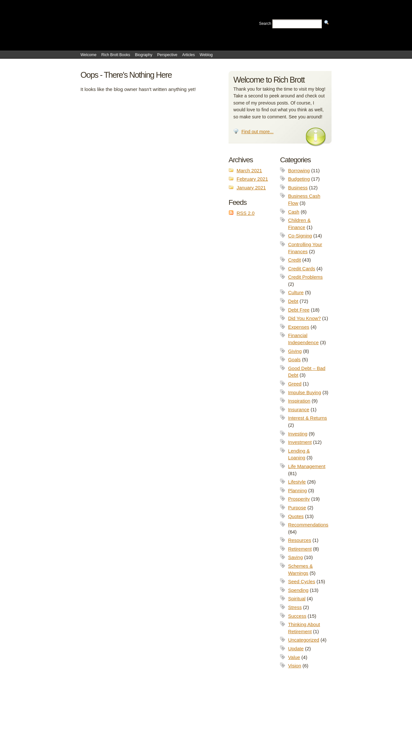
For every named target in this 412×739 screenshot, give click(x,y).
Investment (300, 442)
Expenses (298, 327)
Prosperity (299, 499)
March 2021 (249, 170)
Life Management (306, 466)
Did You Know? (304, 318)
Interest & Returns (307, 418)
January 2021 (251, 187)
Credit (294, 260)
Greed (295, 383)
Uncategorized (303, 640)
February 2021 (252, 179)
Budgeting (299, 179)
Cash (293, 212)
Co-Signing (300, 235)
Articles (188, 55)
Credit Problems (305, 277)
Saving (295, 557)
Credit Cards (301, 268)
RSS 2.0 (246, 213)
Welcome (88, 55)
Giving (295, 351)
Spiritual (296, 598)
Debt (293, 301)
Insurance (298, 409)
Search (265, 23)
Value (294, 657)
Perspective (167, 55)
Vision (294, 665)
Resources (299, 540)
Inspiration (299, 401)
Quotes (296, 516)
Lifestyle (297, 481)
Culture (296, 292)
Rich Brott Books (115, 55)
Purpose (297, 507)
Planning (297, 490)
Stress (295, 607)
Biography (143, 55)
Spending (298, 590)
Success (297, 616)
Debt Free (299, 310)
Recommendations (308, 524)
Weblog (206, 55)
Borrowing (299, 170)
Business (298, 187)
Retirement (300, 549)
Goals (294, 359)
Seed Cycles (301, 581)
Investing (297, 433)
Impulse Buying (304, 392)
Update (296, 648)
